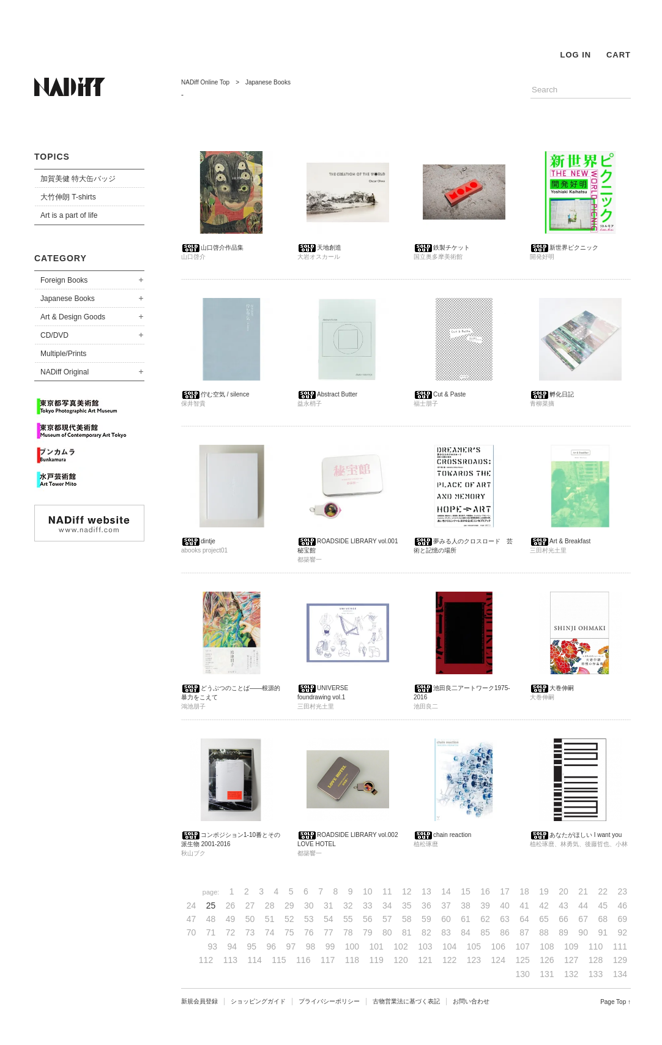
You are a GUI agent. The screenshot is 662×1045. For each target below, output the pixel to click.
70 (191, 932)
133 (596, 974)
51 (270, 919)
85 (485, 932)
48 (211, 919)
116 (303, 960)
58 (407, 919)
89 (563, 932)
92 (622, 932)
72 (231, 932)
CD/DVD (54, 335)
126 (547, 960)
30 (309, 905)
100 (352, 946)
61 (465, 919)
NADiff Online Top (205, 82)
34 (387, 905)
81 (407, 932)
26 (231, 905)
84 (465, 932)
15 (465, 891)
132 (571, 974)
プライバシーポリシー (329, 1001)
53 (309, 919)
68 (603, 919)
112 (206, 960)
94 (232, 946)
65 (544, 919)
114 (254, 960)
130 (522, 974)
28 (270, 905)
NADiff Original (64, 372)
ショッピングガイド (258, 1001)
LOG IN (575, 54)
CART (618, 54)
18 (524, 891)
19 (544, 891)
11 (387, 891)
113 (230, 960)
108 (547, 946)
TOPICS (52, 157)
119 (377, 960)
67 (583, 919)
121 (425, 960)
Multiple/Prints (63, 353)
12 (407, 891)
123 (474, 960)
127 (571, 960)
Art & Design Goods (72, 317)
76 (309, 932)
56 (368, 919)
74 (270, 932)
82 (426, 932)
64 (524, 919)
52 (289, 919)
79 (368, 932)
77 (328, 932)
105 (474, 946)
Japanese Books (67, 298)
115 (279, 960)
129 (620, 960)
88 (544, 932)
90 (583, 932)
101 (377, 946)
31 (328, 905)
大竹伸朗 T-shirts (68, 197)
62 (485, 919)
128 (596, 960)
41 (524, 905)
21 (583, 891)
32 (348, 905)
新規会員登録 (199, 1001)
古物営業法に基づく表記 (406, 1001)
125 (522, 960)
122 (449, 960)
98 (311, 946)
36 (426, 905)
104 (449, 946)
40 (505, 905)
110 (596, 946)
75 (289, 932)
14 (446, 891)
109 (571, 946)
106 (498, 946)
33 (368, 905)
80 (387, 932)
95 (252, 946)
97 (291, 946)
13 (426, 891)
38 (465, 905)
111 (620, 946)
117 (328, 960)
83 (446, 932)
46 (622, 905)
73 (250, 932)
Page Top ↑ (615, 1002)
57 (387, 919)
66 (563, 919)
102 (400, 946)
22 (603, 891)
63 (505, 919)
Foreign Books (63, 280)
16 (485, 891)
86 (505, 932)
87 (524, 932)
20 (563, 891)
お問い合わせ (471, 1001)
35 (407, 905)
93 (212, 946)
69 (622, 919)
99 (330, 946)
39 (485, 905)
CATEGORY (60, 258)
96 (272, 946)
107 (522, 946)
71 (211, 932)
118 (352, 960)
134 (620, 974)
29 (289, 905)
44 (583, 905)
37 (446, 905)
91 (603, 932)
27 (250, 905)
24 (191, 905)
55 (348, 919)
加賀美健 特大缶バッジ (78, 178)
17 (505, 891)
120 (400, 960)
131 (547, 974)
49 (231, 919)
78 (348, 932)
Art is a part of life (68, 215)
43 (563, 905)
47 (191, 919)
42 (544, 905)
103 (425, 946)
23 (622, 891)
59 (426, 919)
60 (446, 919)
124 (498, 960)
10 (368, 891)
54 (328, 919)
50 (250, 919)
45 (603, 905)
